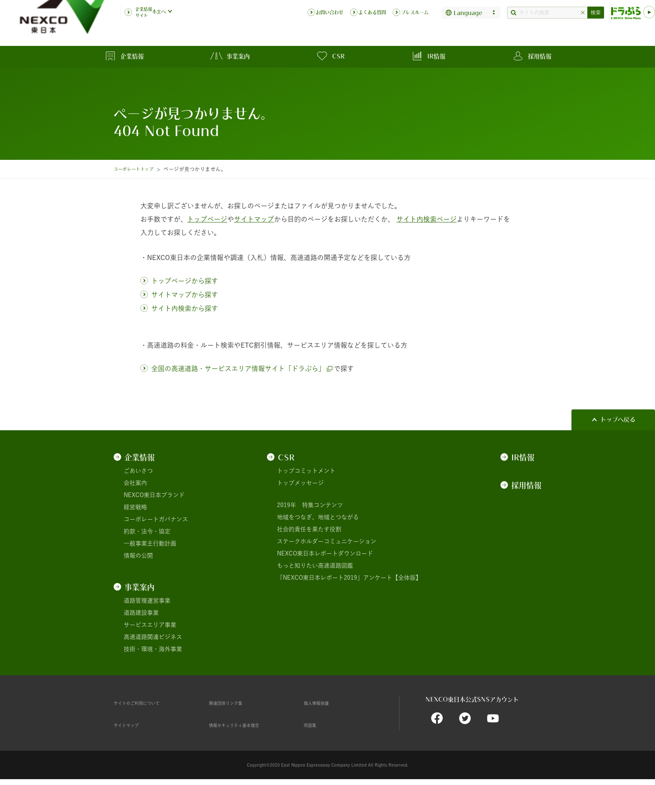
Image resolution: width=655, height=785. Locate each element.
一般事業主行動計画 (150, 543)
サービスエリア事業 (150, 625)
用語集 (312, 725)
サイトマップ (131, 725)
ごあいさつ (138, 471)
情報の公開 (138, 555)
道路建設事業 (141, 613)
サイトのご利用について (146, 703)
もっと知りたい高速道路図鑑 (315, 565)
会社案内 (135, 483)
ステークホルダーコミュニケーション (326, 541)
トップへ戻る (617, 419)
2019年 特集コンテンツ (310, 505)
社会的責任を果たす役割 (309, 529)
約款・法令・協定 (147, 531)
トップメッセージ (300, 483)
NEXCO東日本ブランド (154, 495)
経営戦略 (135, 507)
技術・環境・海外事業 (153, 649)
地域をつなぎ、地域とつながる (318, 517)
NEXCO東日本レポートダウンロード (325, 553)
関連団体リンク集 (232, 703)
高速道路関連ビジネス (153, 637)
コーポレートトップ (137, 169)
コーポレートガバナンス (156, 519)
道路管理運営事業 (147, 600)
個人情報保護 (321, 703)
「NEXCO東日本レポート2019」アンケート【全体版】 (349, 578)
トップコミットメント (306, 471)
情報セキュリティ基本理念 (244, 725)
